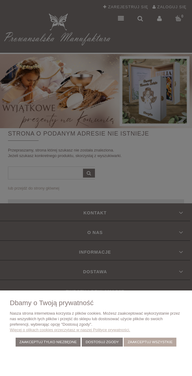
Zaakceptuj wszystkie (150, 342)
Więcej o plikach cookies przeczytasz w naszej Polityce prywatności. (70, 330)
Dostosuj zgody (102, 342)
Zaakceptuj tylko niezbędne (48, 342)
